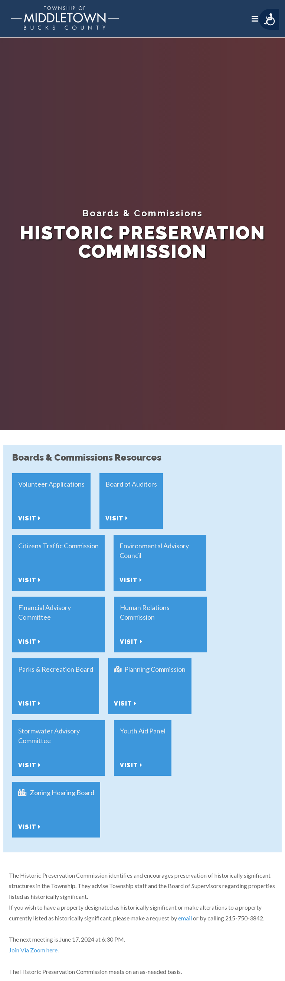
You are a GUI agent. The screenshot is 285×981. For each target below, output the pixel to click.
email (185, 918)
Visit (29, 518)
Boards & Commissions (142, 213)
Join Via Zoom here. (34, 949)
